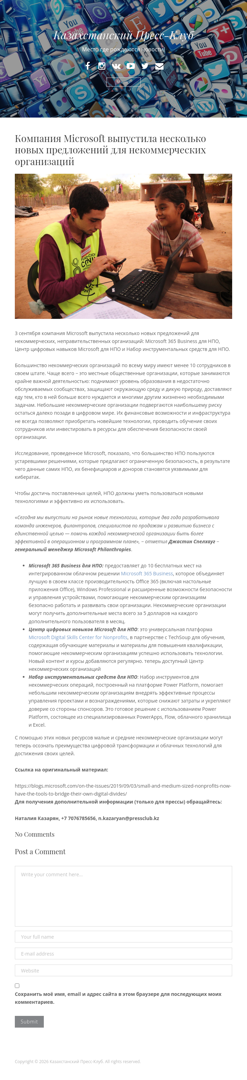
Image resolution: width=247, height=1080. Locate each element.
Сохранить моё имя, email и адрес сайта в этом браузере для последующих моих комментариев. (118, 998)
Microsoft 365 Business (147, 573)
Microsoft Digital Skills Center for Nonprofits (78, 637)
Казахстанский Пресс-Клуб (123, 34)
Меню (123, 82)
